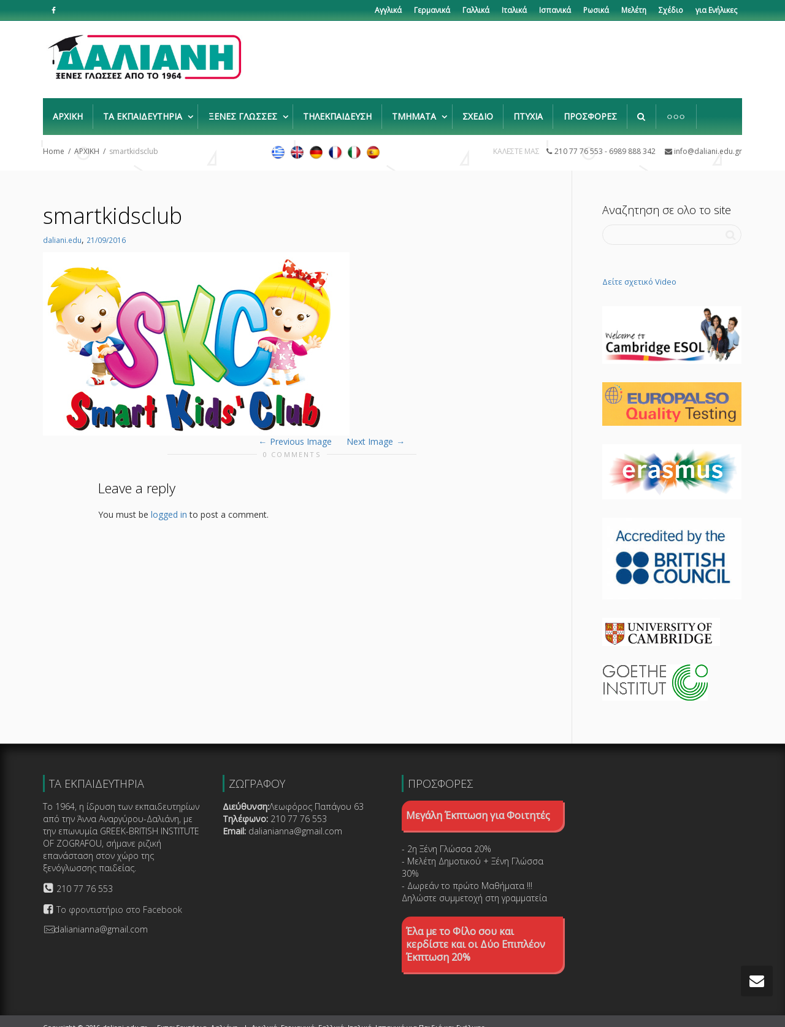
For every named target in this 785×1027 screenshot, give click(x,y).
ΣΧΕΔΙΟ (477, 110)
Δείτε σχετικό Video (639, 269)
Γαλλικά (475, 10)
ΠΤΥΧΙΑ (528, 110)
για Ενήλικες (716, 10)
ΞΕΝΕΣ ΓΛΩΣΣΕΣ (244, 110)
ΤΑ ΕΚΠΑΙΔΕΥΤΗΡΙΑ (144, 110)
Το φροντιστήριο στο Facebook (119, 897)
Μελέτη (633, 10)
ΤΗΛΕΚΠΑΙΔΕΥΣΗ (337, 110)
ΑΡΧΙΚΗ (68, 110)
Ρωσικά (596, 10)
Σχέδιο (671, 10)
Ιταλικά (514, 10)
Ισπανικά (555, 10)
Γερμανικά (432, 10)
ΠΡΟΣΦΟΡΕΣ (590, 110)
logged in (169, 502)
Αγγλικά (388, 10)
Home (53, 139)
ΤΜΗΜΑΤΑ (415, 110)
